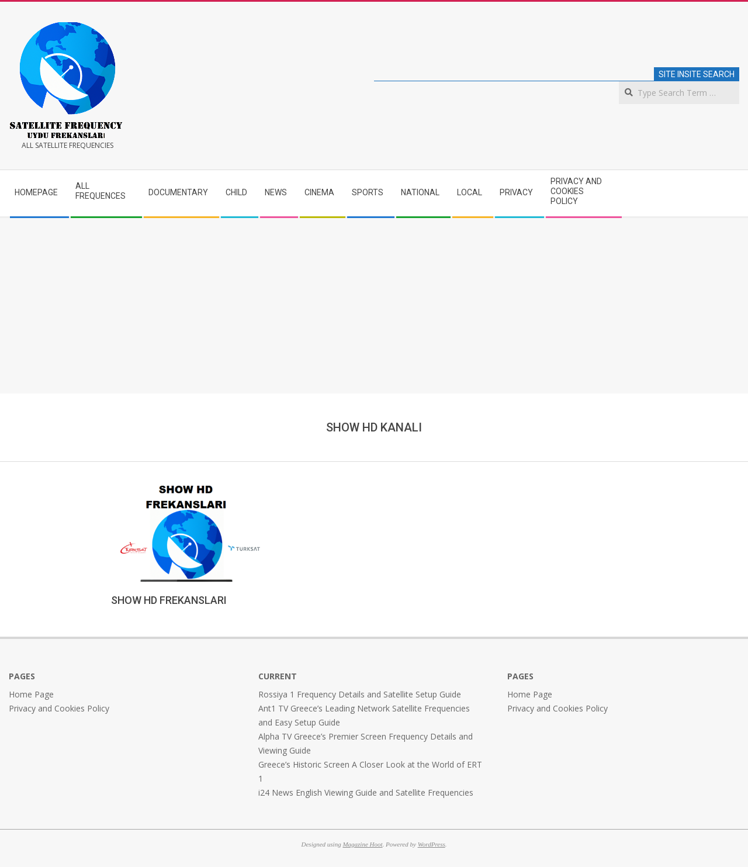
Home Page (31, 694)
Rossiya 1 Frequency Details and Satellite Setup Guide (359, 694)
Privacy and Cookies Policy (59, 708)
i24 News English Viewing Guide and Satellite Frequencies (365, 792)
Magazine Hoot (362, 844)
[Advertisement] (374, 306)
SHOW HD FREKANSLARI (169, 600)
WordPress (431, 844)
